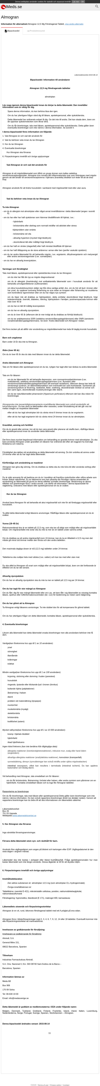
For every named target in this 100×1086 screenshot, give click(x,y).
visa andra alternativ (74, 24)
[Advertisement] (50, 54)
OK (82, 2)
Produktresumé (36, 31)
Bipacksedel (11, 31)
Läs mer (76, 2)
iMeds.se (11, 6)
